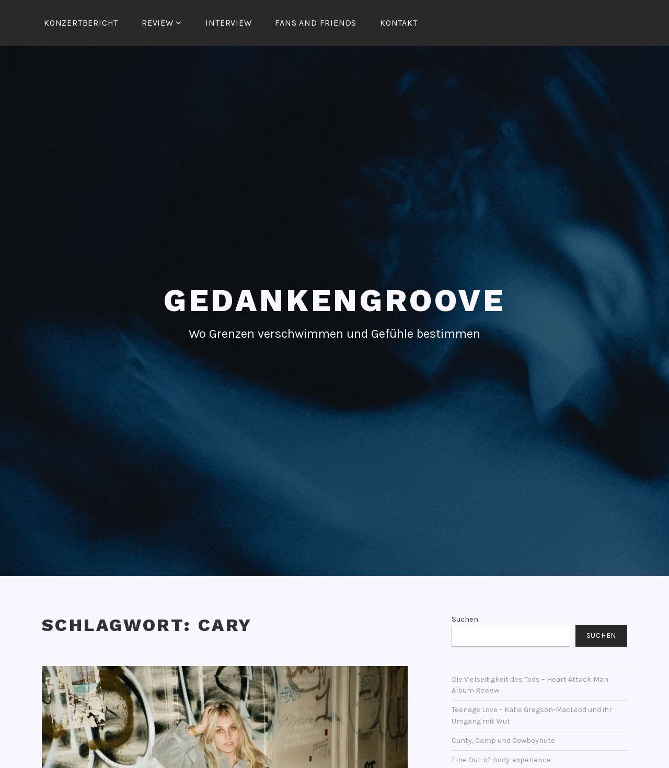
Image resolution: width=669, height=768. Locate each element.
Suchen (465, 619)
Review (158, 23)
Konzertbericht (81, 23)
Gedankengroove (334, 300)
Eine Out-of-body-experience (501, 759)
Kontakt (399, 23)
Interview (228, 23)
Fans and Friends (315, 23)
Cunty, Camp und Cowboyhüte (503, 740)
